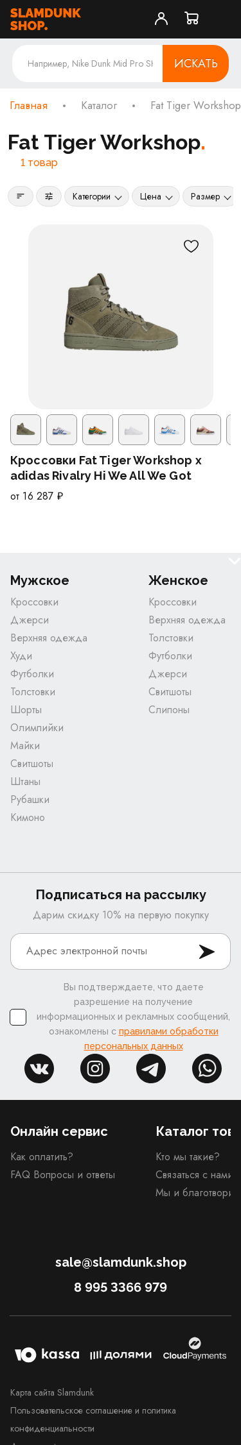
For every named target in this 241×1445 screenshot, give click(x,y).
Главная (29, 106)
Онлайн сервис (59, 1131)
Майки (25, 745)
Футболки (32, 673)
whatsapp (207, 1068)
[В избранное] (191, 246)
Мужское (39, 580)
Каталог (99, 106)
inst (95, 1068)
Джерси (29, 620)
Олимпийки (37, 727)
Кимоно (27, 817)
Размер (205, 196)
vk (39, 1068)
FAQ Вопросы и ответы (62, 1174)
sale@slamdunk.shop (120, 1262)
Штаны (25, 781)
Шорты (26, 709)
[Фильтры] (49, 196)
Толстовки (32, 691)
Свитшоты (31, 763)
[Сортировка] (20, 196)
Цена (150, 196)
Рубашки (29, 799)
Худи (21, 655)
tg (151, 1068)
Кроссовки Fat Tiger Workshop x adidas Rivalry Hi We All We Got (106, 467)
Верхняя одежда (48, 637)
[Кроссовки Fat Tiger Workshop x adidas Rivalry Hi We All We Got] (120, 316)
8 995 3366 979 (120, 1287)
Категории (92, 196)
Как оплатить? (41, 1156)
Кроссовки (34, 602)
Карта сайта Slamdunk (52, 1392)
